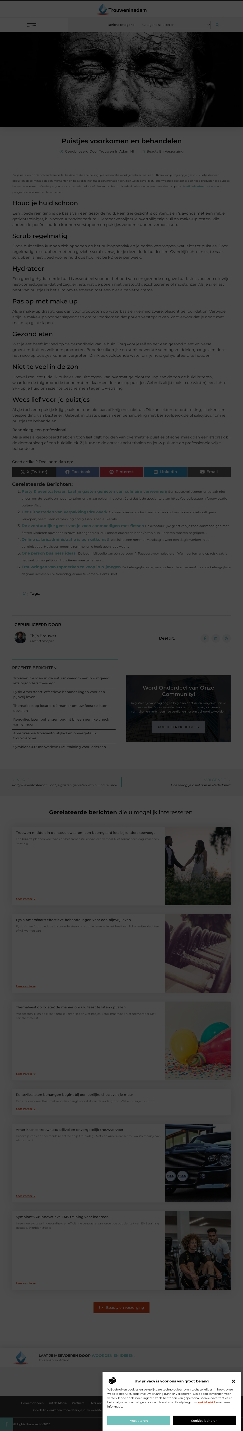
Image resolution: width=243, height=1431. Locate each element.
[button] (233, 1381)
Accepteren (139, 1420)
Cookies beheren (204, 1420)
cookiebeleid (205, 1402)
